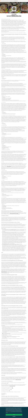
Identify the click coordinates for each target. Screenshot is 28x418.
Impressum (21, 3)
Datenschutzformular (4, 271)
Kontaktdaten (17, 3)
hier (2, 333)
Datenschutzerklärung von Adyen (14, 213)
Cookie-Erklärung (9, 166)
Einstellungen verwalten (8, 411)
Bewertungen (12, 3)
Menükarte (7, 3)
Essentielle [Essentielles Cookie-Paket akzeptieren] (14, 416)
